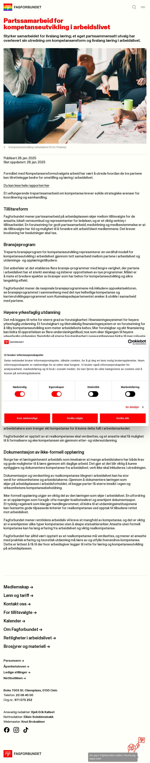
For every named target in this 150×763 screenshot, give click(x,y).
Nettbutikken (15, 678)
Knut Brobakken (33, 721)
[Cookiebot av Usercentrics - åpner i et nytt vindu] (130, 342)
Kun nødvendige (27, 418)
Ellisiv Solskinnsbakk (38, 717)
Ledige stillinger (17, 672)
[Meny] (142, 7)
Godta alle (122, 418)
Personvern (14, 660)
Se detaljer (132, 406)
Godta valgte (75, 418)
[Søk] (134, 7)
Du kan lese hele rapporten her (26, 185)
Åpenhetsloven (16, 666)
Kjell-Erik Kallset (43, 712)
